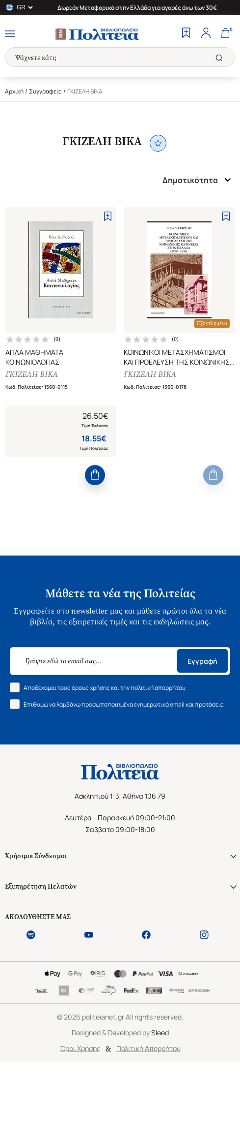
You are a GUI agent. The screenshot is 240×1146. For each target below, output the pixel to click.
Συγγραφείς (45, 91)
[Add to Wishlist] (107, 216)
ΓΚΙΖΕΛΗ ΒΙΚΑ (31, 374)
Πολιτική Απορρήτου (148, 1048)
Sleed (160, 1032)
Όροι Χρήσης (80, 1048)
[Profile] (205, 34)
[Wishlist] (186, 34)
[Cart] (225, 34)
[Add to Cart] (95, 475)
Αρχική (14, 91)
